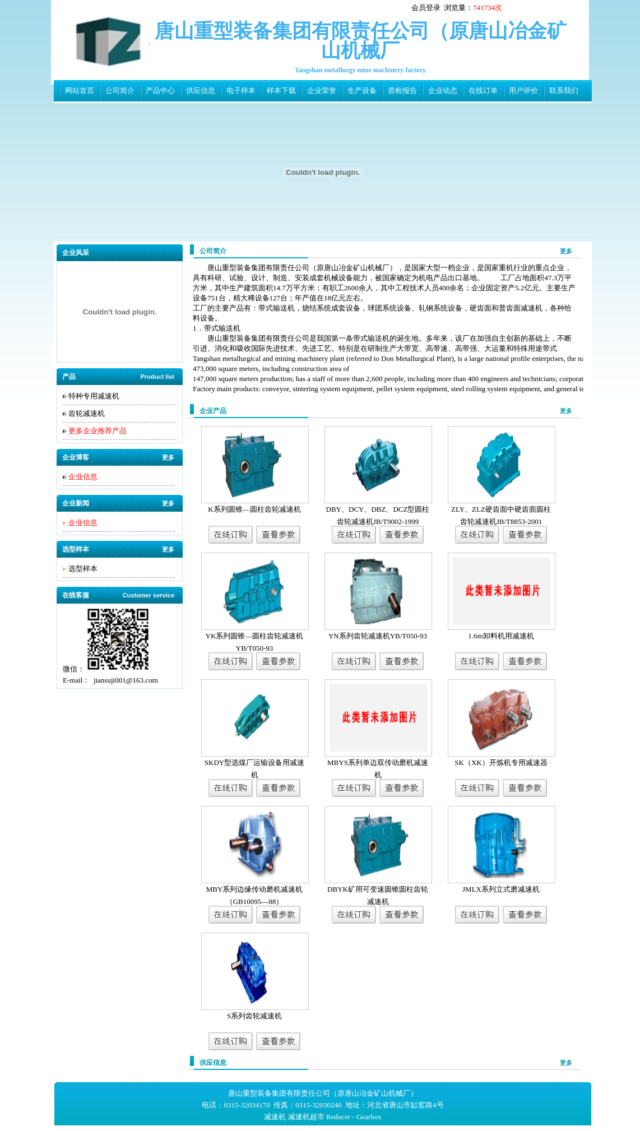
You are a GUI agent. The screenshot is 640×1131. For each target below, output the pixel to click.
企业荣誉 (321, 90)
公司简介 (120, 90)
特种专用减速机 (93, 396)
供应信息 (200, 90)
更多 (168, 457)
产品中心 (160, 90)
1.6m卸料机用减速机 (501, 636)
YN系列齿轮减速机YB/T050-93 (377, 636)
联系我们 (563, 90)
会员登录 (425, 7)
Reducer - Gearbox (354, 1117)
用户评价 (523, 90)
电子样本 (241, 90)
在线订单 (483, 90)
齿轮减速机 (86, 413)
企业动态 (442, 90)
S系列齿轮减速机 (254, 1016)
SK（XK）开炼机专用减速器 (501, 762)
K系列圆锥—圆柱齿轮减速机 (254, 509)
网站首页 (79, 90)
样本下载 (281, 90)
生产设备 (362, 90)
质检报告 (402, 90)
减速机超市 (306, 1117)
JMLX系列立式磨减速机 (501, 889)
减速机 (275, 1117)
